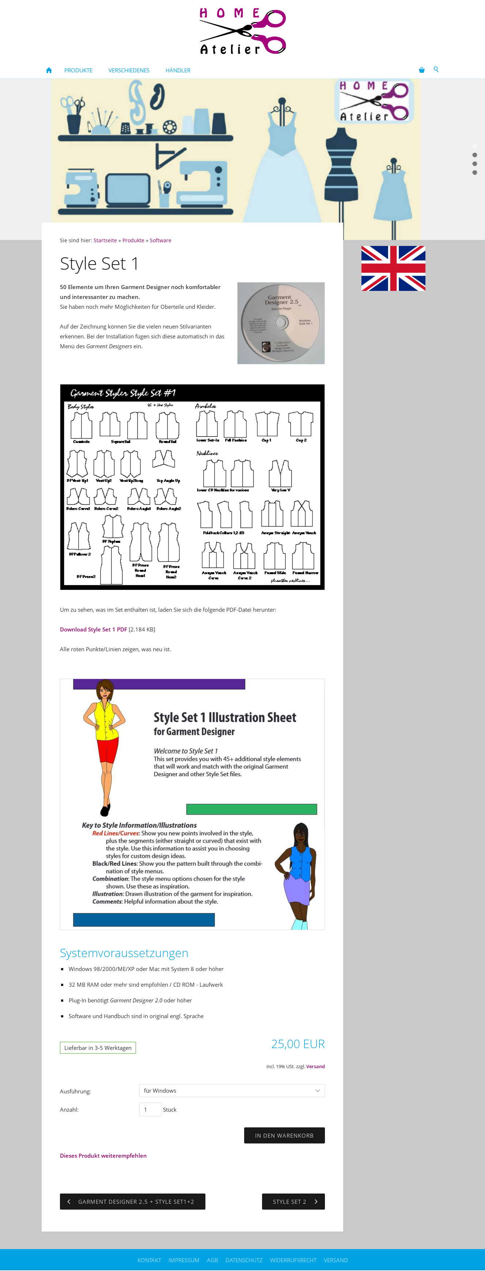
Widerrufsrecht (293, 1260)
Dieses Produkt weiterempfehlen (103, 1155)
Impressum (184, 1260)
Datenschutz (244, 1260)
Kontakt (149, 1260)
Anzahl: (69, 1109)
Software (160, 240)
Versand (315, 1066)
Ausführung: (75, 1091)
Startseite (105, 240)
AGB (212, 1260)
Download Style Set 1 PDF (93, 629)
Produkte (133, 240)
